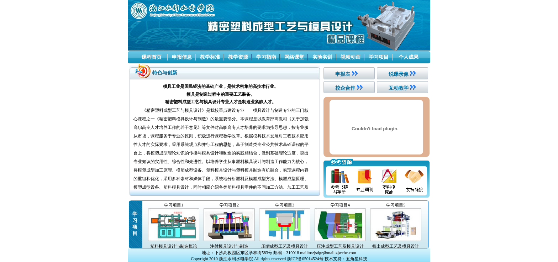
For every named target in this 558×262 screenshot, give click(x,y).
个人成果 (408, 57)
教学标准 (210, 57)
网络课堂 (294, 57)
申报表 (342, 74)
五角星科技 (356, 258)
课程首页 (152, 57)
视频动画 (350, 57)
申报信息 (182, 57)
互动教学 (399, 88)
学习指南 (266, 57)
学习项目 (379, 57)
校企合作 (345, 88)
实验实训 (322, 57)
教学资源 (238, 57)
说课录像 (399, 74)
